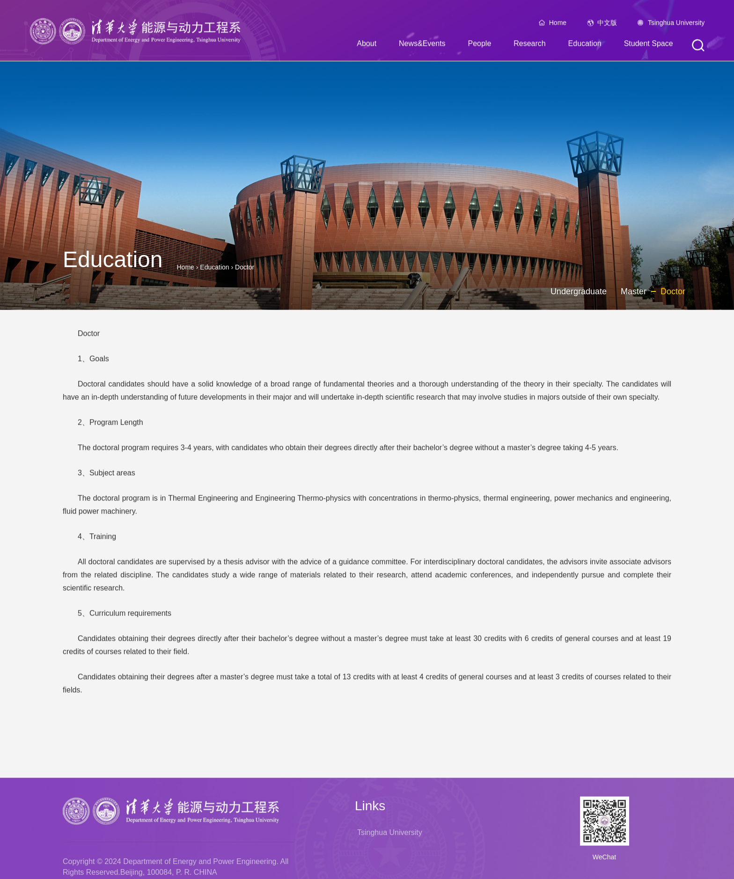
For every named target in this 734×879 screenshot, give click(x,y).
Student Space (648, 46)
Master (633, 291)
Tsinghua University (676, 25)
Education (585, 46)
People (479, 46)
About (366, 46)
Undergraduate (578, 291)
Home (557, 25)
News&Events (422, 46)
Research (529, 46)
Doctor (244, 267)
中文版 (607, 25)
